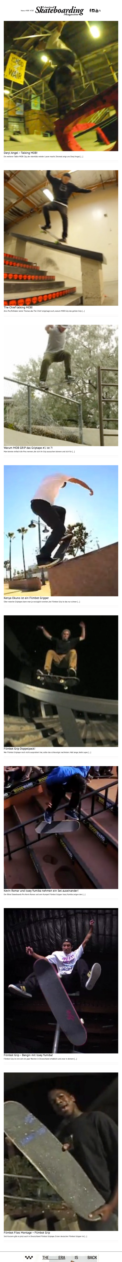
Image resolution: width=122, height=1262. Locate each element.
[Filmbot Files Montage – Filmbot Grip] (61, 1151)
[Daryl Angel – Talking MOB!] (61, 86)
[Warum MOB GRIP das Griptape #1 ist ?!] (61, 385)
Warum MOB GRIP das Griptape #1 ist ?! (28, 448)
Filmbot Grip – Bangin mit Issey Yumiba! (28, 1055)
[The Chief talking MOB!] (61, 238)
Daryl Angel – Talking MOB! (20, 153)
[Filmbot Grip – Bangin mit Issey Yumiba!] (61, 980)
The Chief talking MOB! (18, 307)
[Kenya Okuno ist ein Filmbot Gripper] (61, 530)
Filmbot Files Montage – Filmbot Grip (27, 1232)
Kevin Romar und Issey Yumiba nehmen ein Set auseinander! (41, 890)
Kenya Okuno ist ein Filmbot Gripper (26, 598)
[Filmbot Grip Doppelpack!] (61, 681)
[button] (100, 10)
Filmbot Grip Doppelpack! (19, 748)
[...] (81, 156)
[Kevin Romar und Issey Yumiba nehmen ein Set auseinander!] (61, 827)
